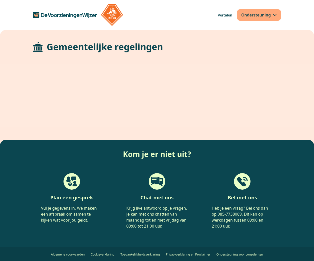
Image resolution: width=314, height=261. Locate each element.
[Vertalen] (225, 15)
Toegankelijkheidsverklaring (140, 254)
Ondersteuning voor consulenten (239, 254)
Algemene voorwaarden (68, 254)
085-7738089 (230, 214)
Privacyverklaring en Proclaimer (188, 254)
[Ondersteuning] (259, 15)
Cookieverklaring (102, 254)
